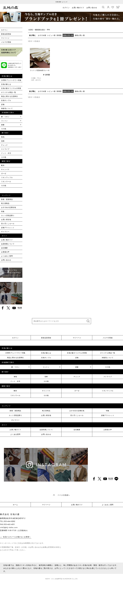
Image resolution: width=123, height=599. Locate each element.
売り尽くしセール (7, 223)
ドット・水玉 (6, 153)
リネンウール (6, 181)
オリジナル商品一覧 (8, 92)
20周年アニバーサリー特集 (11, 80)
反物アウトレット (7, 227)
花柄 (2, 141)
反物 (2, 104)
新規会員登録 (6, 34)
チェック (4, 145)
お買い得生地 (6, 219)
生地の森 (11, 8)
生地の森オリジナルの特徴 (11, 88)
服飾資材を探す (40, 29)
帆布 (2, 165)
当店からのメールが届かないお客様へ (17, 537)
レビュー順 (51, 35)
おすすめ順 (42, 35)
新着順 (59, 35)
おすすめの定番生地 (8, 207)
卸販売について (7, 108)
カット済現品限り (7, 215)
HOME (31, 29)
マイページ (5, 38)
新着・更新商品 (7, 199)
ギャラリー (5, 231)
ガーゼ (3, 173)
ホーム (15, 505)
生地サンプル (6, 100)
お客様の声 (5, 252)
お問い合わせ (92, 8)
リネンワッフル (7, 177)
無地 (2, 137)
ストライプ (5, 149)
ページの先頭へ (64, 495)
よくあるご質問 (7, 256)
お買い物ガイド (78, 8)
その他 (3, 129)
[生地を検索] (103, 7)
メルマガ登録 (6, 42)
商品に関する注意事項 (9, 96)
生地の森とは (6, 84)
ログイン (66, 8)
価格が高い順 (80, 35)
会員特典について (7, 244)
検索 (88, 321)
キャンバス (5, 169)
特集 (2, 211)
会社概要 (4, 248)
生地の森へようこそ (61, 1)
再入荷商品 (5, 203)
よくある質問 (15, 434)
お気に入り (113, 7)
